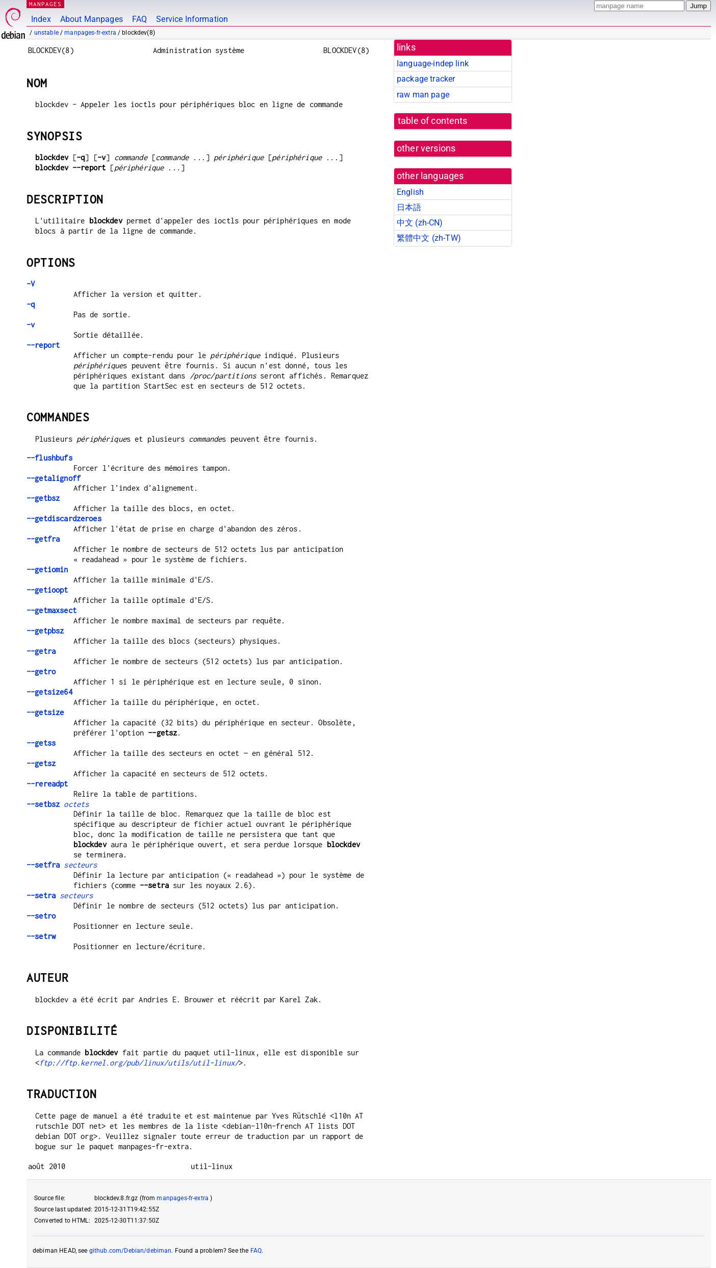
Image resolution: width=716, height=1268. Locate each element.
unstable (46, 32)
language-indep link (433, 63)
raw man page (423, 94)
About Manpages (91, 19)
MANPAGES (45, 4)
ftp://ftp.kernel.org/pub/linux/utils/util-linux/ (139, 1062)
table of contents (433, 121)
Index (41, 19)
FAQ (139, 19)
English (410, 192)
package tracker (426, 79)
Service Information (192, 19)
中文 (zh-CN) (420, 222)
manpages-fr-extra (90, 32)
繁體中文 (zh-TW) (429, 238)
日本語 (409, 207)
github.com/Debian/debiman (130, 1250)
